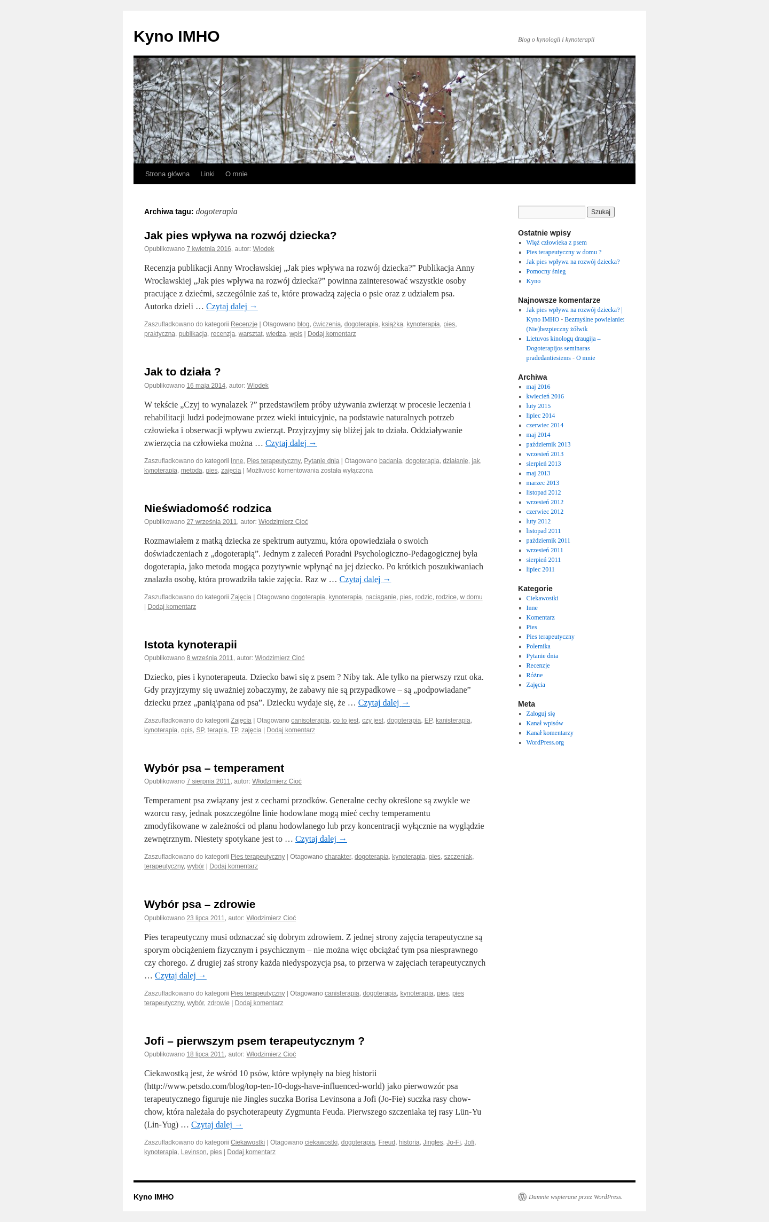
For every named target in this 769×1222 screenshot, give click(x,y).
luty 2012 (539, 521)
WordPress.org (545, 742)
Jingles (433, 1142)
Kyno (534, 281)
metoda (191, 470)
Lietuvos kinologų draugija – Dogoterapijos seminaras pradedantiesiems (564, 348)
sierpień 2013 (544, 463)
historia (409, 1142)
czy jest (372, 720)
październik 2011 (549, 540)
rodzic (424, 597)
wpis (295, 334)
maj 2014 (539, 434)
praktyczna (159, 334)
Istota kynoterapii (190, 644)
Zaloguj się (541, 713)
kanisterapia (453, 720)
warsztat (251, 334)
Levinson (194, 1152)
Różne (535, 675)
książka (392, 324)
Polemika (539, 646)
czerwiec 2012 (545, 511)
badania (390, 461)
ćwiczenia (327, 324)
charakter (338, 856)
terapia (217, 730)
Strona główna (167, 174)
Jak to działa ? (182, 371)
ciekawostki (321, 1142)
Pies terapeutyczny (274, 461)
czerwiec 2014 (545, 425)
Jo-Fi (453, 1142)
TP (234, 730)
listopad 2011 (544, 531)
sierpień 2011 (544, 559)
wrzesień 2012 (545, 502)
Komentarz (541, 617)
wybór (196, 866)
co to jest (345, 720)
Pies (532, 627)
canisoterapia (310, 720)
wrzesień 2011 (545, 550)
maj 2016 (539, 386)
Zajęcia (241, 597)
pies (449, 324)
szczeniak (458, 856)
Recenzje (244, 324)
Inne (237, 461)
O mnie (236, 174)
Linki (207, 174)
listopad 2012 (544, 492)
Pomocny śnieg (546, 271)
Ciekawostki (248, 1142)
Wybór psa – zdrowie (200, 904)
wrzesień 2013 (545, 454)
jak (476, 461)
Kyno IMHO (177, 36)
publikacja (193, 334)
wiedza (276, 334)
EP (428, 720)
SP (199, 730)
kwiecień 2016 (545, 396)
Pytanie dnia (321, 461)
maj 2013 (539, 473)
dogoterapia (361, 324)
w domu (471, 597)
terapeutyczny (164, 866)
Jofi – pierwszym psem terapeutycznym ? (254, 1041)
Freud (387, 1142)
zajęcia (231, 470)
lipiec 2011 (541, 569)
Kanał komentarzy (550, 733)
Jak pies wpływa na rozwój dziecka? (240, 235)
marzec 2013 (543, 483)
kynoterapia (423, 324)
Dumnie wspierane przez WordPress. (576, 1197)
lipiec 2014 (541, 415)
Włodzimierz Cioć (283, 522)
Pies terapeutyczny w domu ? (564, 252)
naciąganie (380, 597)
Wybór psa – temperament (214, 768)
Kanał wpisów (545, 723)
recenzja (223, 334)
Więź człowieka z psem (557, 242)
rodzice (446, 597)
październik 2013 (549, 444)
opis (187, 730)
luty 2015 (539, 406)
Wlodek (263, 249)
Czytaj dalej (232, 306)
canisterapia (342, 993)
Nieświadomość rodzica (207, 508)
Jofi (470, 1142)
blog (303, 324)
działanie (455, 461)
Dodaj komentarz (332, 334)
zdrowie (219, 1003)
